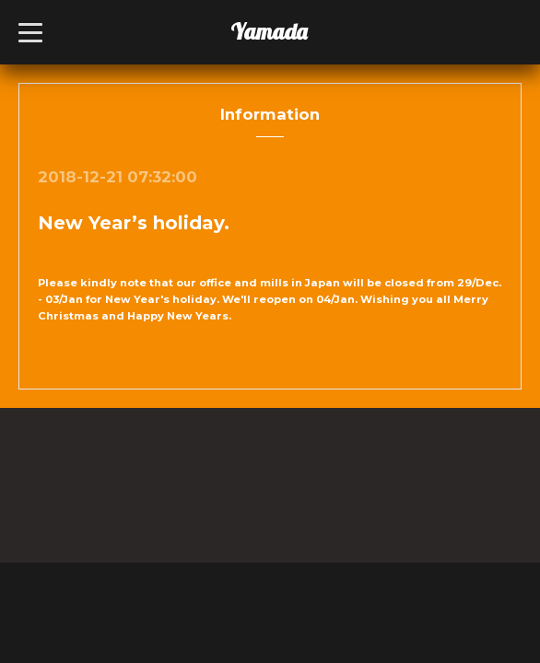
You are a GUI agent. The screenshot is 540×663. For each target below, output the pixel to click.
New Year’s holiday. (133, 223)
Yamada (268, 31)
